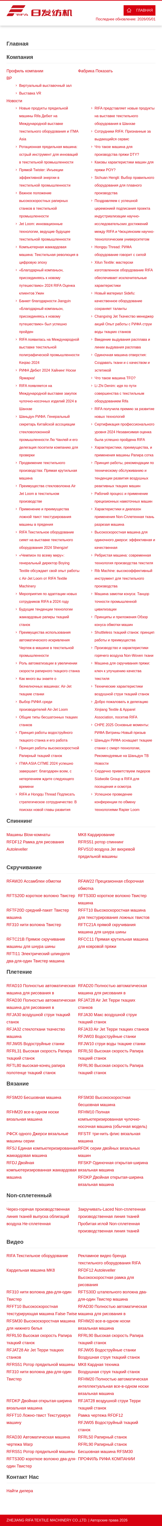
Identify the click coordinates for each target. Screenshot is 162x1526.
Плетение (19, 972)
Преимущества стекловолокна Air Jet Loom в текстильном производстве (47, 493)
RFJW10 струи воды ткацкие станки (111, 1044)
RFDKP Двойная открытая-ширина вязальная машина (110, 1181)
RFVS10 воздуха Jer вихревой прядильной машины (106, 853)
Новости (14, 101)
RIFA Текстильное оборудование (37, 1255)
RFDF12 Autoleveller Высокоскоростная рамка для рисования (106, 1277)
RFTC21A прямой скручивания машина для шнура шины (107, 928)
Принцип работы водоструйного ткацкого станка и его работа (46, 736)
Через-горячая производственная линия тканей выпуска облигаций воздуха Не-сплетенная (38, 1216)
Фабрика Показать (95, 71)
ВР (9, 78)
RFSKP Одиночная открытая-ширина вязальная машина (113, 1166)
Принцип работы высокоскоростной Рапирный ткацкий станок (49, 752)
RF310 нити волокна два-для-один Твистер (39, 1296)
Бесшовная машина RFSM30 (105, 1451)
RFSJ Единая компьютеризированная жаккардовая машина (42, 1152)
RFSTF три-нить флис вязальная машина (109, 1137)
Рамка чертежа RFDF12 (100, 1415)
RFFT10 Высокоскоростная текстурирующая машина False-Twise (42, 1310)
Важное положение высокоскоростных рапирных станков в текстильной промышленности (43, 204)
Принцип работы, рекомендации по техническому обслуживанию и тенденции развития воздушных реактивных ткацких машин (124, 474)
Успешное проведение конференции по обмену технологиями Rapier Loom (117, 802)
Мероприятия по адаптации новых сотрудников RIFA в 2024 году (48, 598)
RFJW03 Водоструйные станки (107, 1036)
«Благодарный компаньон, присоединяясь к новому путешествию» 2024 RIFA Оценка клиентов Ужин (47, 281)
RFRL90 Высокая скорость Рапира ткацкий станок (110, 1069)
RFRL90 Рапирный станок (102, 1444)
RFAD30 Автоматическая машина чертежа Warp (38, 1441)
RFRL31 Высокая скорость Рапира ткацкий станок (39, 1055)
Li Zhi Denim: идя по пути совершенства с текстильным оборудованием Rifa (119, 393)
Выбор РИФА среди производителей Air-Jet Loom (43, 705)
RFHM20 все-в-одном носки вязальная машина (33, 1116)
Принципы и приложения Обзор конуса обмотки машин (121, 621)
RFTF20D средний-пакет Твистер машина (38, 914)
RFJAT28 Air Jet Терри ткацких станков (106, 1004)
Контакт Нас (23, 1477)
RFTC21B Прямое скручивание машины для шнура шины (36, 943)
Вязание (18, 1084)
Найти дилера (20, 1491)
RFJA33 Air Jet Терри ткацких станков (113, 1029)
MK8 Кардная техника (98, 1364)
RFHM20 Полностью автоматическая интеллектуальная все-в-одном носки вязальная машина (113, 1386)
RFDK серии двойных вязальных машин (109, 1152)
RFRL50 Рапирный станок (102, 1437)
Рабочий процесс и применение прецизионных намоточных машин (124, 497)
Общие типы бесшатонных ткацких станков (48, 721)
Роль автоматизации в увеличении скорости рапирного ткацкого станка (49, 667)
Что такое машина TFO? (115, 378)
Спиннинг (20, 821)
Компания (20, 57)
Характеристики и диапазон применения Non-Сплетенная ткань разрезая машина (124, 516)
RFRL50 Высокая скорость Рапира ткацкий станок (110, 1055)
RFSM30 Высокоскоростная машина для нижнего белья (41, 1325)
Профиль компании (25, 71)
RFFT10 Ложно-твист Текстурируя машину (38, 1419)
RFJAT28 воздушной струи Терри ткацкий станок (109, 1404)
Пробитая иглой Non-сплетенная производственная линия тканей (109, 1227)
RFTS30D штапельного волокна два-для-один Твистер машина (112, 1296)
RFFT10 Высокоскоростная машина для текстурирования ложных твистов (113, 914)
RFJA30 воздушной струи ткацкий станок (38, 1018)
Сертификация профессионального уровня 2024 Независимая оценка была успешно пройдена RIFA (125, 432)
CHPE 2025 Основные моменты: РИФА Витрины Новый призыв (122, 729)
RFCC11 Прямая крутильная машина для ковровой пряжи (113, 943)
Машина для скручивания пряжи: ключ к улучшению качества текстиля (122, 671)
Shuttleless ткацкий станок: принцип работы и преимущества (125, 636)
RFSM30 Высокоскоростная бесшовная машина (104, 1101)
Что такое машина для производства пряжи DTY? (117, 150)
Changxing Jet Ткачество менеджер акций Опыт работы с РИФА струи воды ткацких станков (124, 324)
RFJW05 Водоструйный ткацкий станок (108, 1426)
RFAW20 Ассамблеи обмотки (34, 881)
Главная (144, 10)
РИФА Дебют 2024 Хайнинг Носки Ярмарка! (47, 374)
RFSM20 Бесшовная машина (34, 1097)
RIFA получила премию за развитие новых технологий (125, 413)
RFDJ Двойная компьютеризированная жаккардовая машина (42, 1170)
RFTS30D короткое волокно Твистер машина (112, 899)
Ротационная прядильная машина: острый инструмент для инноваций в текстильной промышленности (48, 154)
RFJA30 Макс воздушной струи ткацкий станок (107, 1018)
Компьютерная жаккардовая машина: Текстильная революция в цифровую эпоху (48, 254)
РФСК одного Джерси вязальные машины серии (37, 1137)
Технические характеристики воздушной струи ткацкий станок (122, 690)
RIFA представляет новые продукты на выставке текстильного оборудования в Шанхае (125, 116)
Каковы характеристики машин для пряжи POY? (124, 166)
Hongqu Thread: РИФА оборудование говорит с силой (120, 251)
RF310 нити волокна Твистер (34, 924)
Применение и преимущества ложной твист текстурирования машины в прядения (45, 516)
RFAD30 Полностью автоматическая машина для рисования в (41, 1004)
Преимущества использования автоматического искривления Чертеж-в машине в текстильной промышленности (46, 643)
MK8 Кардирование (96, 834)
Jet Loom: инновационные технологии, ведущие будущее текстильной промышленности (44, 231)
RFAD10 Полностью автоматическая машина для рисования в (41, 989)
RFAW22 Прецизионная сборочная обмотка (111, 885)
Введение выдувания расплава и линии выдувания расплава (122, 343)
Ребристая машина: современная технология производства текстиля (124, 559)
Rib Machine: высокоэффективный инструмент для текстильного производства (124, 578)
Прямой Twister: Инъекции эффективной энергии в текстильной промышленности (44, 177)
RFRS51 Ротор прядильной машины (41, 1364)
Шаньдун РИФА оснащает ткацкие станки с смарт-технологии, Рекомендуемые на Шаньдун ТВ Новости (123, 751)
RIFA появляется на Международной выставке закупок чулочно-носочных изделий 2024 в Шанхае (48, 397)
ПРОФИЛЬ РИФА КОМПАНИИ (106, 1459)
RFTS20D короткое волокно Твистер (41, 895)
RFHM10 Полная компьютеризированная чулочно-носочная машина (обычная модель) (112, 1119)
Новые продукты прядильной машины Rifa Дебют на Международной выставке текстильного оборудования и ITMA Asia (48, 123)
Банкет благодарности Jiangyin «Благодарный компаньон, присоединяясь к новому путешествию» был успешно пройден (45, 316)
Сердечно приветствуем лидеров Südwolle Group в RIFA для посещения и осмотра (122, 779)
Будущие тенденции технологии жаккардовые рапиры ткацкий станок (46, 617)
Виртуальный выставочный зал (45, 86)
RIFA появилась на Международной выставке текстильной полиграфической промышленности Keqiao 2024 (49, 351)
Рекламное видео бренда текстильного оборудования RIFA (109, 1259)
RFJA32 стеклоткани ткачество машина (36, 1033)
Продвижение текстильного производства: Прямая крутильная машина (48, 470)
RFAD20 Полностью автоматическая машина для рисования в (112, 989)
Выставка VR (30, 93)
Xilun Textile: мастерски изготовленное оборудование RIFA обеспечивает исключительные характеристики (124, 273)
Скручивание (24, 867)
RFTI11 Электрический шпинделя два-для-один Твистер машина (38, 957)
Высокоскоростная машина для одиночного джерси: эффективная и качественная (125, 540)
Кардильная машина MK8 (31, 1270)
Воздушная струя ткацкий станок (109, 1357)
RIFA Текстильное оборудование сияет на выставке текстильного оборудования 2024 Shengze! (46, 540)
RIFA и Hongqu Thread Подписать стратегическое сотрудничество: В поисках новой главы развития (48, 802)
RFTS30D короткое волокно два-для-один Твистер (41, 1462)
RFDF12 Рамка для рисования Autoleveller (35, 846)
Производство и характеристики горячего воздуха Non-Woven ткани (124, 651)
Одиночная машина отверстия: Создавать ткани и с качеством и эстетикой (122, 362)
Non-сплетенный (29, 1195)
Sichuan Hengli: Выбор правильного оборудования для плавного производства (124, 185)
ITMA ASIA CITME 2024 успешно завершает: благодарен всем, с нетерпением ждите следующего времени (46, 775)
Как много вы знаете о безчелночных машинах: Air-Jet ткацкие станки (45, 686)
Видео (15, 1242)
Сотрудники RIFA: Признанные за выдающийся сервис (123, 135)
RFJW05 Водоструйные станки (35, 1044)
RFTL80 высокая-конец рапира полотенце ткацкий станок (36, 1069)
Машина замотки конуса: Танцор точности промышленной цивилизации (122, 601)
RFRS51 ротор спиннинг (101, 842)
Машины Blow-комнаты (28, 834)
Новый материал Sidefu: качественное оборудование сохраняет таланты (118, 301)
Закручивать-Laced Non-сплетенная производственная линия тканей (112, 1213)
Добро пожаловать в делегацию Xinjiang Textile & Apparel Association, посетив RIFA (121, 709)
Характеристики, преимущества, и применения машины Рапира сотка (124, 451)
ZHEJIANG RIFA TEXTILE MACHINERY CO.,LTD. (47, 1520)
